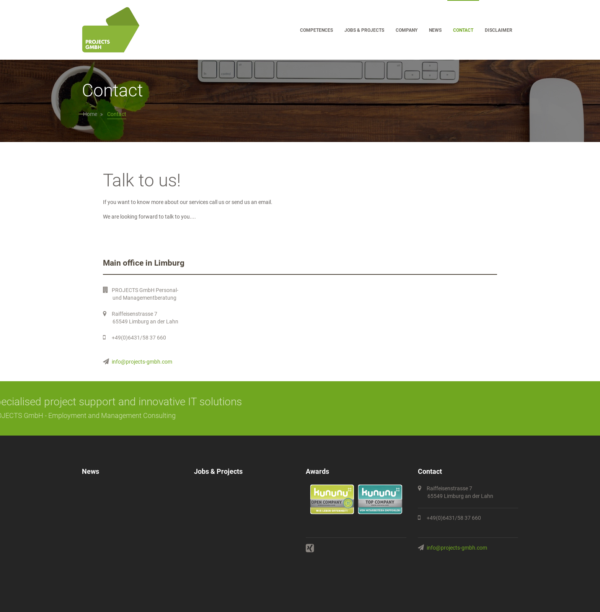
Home (90, 114)
